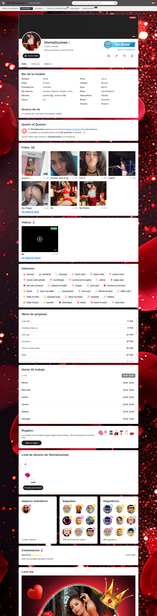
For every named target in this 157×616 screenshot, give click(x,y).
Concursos (74, 8)
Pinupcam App (89, 8)
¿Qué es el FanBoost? (126, 50)
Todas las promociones (57, 8)
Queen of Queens (73, 129)
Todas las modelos (10, 8)
